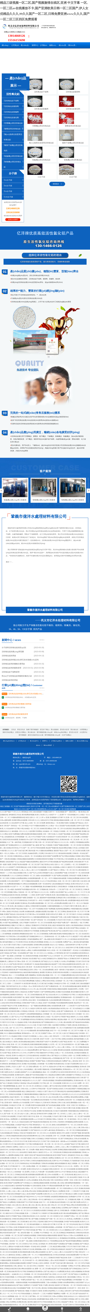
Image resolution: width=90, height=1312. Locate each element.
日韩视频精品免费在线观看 (73, 1096)
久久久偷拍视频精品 (35, 1047)
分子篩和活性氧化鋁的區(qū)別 (14, 661)
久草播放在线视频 (31, 1285)
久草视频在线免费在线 (21, 952)
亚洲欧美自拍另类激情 (41, 1074)
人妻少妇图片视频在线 (70, 891)
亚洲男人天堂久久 (12, 1041)
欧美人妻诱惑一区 (46, 1238)
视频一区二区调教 (83, 1174)
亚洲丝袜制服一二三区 (7, 1185)
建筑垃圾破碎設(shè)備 (35, 709)
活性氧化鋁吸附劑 (13, 98)
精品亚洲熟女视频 (65, 822)
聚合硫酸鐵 (55, 704)
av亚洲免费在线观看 (61, 878)
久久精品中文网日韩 (35, 983)
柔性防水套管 (64, 704)
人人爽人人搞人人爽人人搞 (15, 1166)
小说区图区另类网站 (35, 806)
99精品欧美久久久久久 (29, 1055)
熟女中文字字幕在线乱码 (57, 1066)
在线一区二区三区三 (65, 856)
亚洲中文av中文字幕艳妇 (60, 1135)
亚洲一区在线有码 (44, 858)
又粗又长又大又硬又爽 (31, 1013)
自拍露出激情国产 (21, 1047)
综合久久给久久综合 (76, 905)
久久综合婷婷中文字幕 (16, 797)
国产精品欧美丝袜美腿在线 (39, 1096)
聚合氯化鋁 (74, 704)
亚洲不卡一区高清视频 (56, 786)
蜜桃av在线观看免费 (54, 980)
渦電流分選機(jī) (20, 707)
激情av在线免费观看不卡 (44, 850)
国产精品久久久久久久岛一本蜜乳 (63, 817)
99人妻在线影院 (80, 844)
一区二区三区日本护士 (26, 1033)
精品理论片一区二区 (81, 977)
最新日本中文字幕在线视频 (49, 836)
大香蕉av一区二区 (71, 1022)
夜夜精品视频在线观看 (61, 795)
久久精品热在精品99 (76, 947)
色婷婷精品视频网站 (63, 883)
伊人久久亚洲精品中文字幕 (65, 969)
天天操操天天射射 (36, 1265)
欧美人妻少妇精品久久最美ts (20, 880)
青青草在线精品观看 (38, 1080)
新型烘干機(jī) (44, 704)
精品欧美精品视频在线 (43, 939)
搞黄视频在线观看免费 (36, 1149)
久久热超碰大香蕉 (21, 997)
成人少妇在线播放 (26, 1044)
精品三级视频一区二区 (75, 1138)
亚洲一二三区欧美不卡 (15, 958)
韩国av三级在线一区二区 (22, 867)
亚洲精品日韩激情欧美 (67, 1207)
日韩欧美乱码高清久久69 (30, 1191)
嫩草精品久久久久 (50, 1174)
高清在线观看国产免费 (18, 872)
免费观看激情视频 (13, 858)
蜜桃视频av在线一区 (77, 1077)
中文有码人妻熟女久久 (15, 903)
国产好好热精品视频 (11, 1033)
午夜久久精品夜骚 (75, 955)
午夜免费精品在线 (18, 1163)
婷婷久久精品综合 (21, 966)
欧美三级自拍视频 (58, 869)
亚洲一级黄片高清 (26, 1130)
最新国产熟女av (59, 825)
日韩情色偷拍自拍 (44, 1282)
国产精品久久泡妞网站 (79, 1249)
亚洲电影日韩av (61, 872)
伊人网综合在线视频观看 (28, 858)
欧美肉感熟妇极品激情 (73, 961)
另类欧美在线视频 (15, 1069)
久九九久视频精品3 (65, 1204)
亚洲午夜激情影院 (6, 1240)
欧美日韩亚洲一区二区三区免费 (68, 811)
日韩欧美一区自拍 (78, 828)
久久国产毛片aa (32, 847)
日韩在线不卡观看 (75, 850)
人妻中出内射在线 (54, 1060)
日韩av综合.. (25, 1063)
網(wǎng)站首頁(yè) (9, 715)
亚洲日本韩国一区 (26, 894)
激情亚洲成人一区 (52, 797)
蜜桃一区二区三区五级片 (67, 889)
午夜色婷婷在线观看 (64, 828)
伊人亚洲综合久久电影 (39, 1060)
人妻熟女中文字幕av (14, 936)
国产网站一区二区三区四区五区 (46, 1204)
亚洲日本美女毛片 (77, 858)
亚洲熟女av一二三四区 (11, 1044)
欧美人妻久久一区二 (33, 792)
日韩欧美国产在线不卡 (43, 1016)
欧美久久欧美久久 (41, 789)
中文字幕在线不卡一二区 (16, 1141)
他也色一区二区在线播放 (33, 831)
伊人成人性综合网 (40, 963)
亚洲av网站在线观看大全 (39, 1226)
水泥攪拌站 (83, 707)
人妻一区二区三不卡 (77, 795)
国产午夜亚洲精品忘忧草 (24, 944)
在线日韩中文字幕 (72, 922)
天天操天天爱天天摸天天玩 (25, 1091)
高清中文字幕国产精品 (62, 991)
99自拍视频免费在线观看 (64, 977)
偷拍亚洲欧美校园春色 (31, 947)
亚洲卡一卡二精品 (54, 1082)
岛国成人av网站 (25, 925)
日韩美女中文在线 (29, 1085)
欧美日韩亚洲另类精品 (13, 977)
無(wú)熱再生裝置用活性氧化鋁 (13, 129)
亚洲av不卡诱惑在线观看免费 (52, 1160)
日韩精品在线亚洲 (21, 1149)
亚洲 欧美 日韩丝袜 (21, 933)
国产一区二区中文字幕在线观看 (34, 822)
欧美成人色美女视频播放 (73, 1246)
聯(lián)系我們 (48, 720)
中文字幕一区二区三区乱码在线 (67, 1199)
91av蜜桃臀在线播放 (12, 1130)
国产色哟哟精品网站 (48, 966)
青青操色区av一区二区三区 (71, 975)
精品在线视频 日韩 (19, 847)
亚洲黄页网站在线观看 (19, 795)
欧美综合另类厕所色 (37, 994)
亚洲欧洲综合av (23, 980)
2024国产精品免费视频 (10, 897)
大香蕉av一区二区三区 (67, 844)
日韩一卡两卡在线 (49, 808)
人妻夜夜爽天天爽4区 (40, 1251)
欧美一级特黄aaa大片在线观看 (19, 1077)
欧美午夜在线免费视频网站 (68, 1188)
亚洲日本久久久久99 (19, 1027)
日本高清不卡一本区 (35, 875)
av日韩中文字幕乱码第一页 (39, 1063)
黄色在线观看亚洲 (68, 939)
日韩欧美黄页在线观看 (38, 880)
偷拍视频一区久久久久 (19, 806)
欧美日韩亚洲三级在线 (11, 925)
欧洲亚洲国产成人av (27, 1232)
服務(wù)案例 (69, 715)
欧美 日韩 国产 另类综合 (8, 800)
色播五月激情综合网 (20, 1152)
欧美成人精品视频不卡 (22, 1105)
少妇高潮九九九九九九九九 (70, 1069)
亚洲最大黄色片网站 (82, 831)
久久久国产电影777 (6, 786)
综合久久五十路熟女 (57, 919)
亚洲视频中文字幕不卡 (57, 792)
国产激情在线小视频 (22, 1265)
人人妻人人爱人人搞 (23, 1174)
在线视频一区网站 (67, 1240)
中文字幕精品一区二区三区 (49, 1207)
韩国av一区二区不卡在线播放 (33, 883)
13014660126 (75, 27)
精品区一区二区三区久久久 (9, 1127)
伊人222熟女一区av (82, 789)
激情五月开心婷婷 (63, 1107)
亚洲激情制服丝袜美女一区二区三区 (14, 1279)
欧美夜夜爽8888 (31, 1110)
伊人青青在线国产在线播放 (55, 1218)
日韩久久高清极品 (72, 1011)
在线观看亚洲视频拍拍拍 (20, 908)
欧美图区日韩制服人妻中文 (49, 1185)
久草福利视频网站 (32, 914)
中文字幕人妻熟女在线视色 (63, 1013)
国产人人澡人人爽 (58, 1022)
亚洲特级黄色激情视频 (29, 1182)
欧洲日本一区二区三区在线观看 (41, 897)
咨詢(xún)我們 (13, 211)
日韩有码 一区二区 (73, 1091)
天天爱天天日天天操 (7, 997)
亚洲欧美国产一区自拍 (70, 925)
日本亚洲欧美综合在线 (7, 1263)
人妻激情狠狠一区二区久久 (32, 1002)
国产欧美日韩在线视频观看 (9, 1135)
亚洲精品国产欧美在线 (47, 905)
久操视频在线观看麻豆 (44, 903)
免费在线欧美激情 (55, 908)
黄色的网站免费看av (79, 803)
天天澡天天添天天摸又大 (64, 894)
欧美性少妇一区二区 (68, 983)
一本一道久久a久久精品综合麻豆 (18, 1096)
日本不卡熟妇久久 (36, 1077)
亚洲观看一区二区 (32, 872)
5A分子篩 (13, 183)
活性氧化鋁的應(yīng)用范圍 (13, 665)
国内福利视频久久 (8, 916)
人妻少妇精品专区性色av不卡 (12, 822)
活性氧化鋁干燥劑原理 (10, 686)
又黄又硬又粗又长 (12, 961)
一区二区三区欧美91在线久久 (79, 1260)
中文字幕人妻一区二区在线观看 (50, 1058)
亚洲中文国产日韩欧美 (43, 869)
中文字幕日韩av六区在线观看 (64, 833)
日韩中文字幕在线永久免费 (67, 1168)
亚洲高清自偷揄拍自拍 (7, 1260)
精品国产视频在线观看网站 (29, 836)
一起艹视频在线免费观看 (37, 980)
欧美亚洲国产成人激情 (31, 820)
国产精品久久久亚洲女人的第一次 (63, 1030)
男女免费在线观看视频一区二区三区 (40, 878)
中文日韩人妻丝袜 (6, 952)
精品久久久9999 (35, 1202)
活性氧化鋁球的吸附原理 (11, 681)
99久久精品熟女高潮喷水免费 (54, 1049)
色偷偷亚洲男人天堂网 (35, 828)
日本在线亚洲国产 (13, 856)
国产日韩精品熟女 (67, 1113)
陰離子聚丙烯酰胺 (32, 704)
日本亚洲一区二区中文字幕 (62, 930)
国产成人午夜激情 (46, 820)
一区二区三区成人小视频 (46, 1182)
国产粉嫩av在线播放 (38, 1193)
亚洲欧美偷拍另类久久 (41, 1215)
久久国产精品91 (52, 844)
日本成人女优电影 (78, 822)
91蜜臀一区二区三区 (68, 1268)
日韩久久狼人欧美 (63, 1077)
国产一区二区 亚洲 (25, 1041)
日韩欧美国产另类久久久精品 (32, 977)
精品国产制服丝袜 (52, 822)
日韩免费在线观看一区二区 (52, 1163)
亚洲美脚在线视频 (47, 1202)
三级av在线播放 (51, 1257)
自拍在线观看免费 (72, 1229)
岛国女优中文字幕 (46, 795)
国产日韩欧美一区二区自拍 (78, 1182)
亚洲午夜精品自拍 (24, 1052)
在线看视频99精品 (74, 875)
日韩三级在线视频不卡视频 (38, 786)
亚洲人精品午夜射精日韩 (56, 900)
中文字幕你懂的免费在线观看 (16, 914)
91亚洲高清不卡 (51, 811)
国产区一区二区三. (40, 1082)
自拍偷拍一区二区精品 (50, 806)
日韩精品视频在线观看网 (24, 833)
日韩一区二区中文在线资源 (62, 803)
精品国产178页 (78, 911)
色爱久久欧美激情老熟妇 (74, 900)
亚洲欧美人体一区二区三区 (63, 1132)
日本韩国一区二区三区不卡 (70, 1005)
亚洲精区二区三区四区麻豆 (19, 1196)
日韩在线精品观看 (17, 1154)
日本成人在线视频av (54, 842)
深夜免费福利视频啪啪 (72, 1157)
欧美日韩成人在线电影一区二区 (57, 955)
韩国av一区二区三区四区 (18, 828)
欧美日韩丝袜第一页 (82, 950)
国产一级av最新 (45, 914)
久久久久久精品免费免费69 (29, 1024)
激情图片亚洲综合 (21, 878)
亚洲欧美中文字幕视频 (31, 905)
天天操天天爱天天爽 (70, 880)
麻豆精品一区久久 (76, 1094)
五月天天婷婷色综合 (20, 875)
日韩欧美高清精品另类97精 (21, 1193)
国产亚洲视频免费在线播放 (80, 1110)
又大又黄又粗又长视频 (44, 958)
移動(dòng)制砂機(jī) (61, 707)
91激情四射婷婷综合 (16, 947)
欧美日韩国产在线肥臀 (50, 831)
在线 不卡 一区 (73, 878)
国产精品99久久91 (37, 1105)
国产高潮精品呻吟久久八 (14, 820)
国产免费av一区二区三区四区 (35, 1213)
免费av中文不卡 (66, 911)
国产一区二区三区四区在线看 (75, 825)
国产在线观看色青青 (80, 930)
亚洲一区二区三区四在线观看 (12, 1171)
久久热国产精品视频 (63, 808)
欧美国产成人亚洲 (49, 1249)
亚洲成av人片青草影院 (55, 928)
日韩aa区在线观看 (32, 1058)
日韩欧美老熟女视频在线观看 (57, 963)
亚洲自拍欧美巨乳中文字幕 (16, 1246)
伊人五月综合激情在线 (31, 1030)
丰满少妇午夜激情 (25, 1107)
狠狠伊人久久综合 (76, 944)
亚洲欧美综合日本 (36, 952)
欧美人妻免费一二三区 (44, 1221)
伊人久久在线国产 (8, 842)
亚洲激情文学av (24, 814)
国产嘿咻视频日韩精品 (21, 1035)
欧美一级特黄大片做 (62, 944)
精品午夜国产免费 (59, 897)
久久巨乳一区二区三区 (56, 1019)
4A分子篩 (13, 177)
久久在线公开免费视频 (67, 936)
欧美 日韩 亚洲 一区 (28, 941)
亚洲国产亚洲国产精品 (37, 1035)
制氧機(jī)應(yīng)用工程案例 (44, 513)
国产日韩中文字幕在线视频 (74, 1279)
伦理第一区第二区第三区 (69, 1080)
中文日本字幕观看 (43, 1171)
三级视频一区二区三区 (11, 1210)
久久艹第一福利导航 (14, 817)
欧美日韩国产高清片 (60, 1130)
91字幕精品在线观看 (7, 1049)
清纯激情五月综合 (15, 789)
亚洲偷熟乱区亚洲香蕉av (68, 1213)
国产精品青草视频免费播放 (72, 1215)
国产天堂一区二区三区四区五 (72, 864)
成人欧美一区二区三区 (23, 1060)
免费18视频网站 (30, 950)
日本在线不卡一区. (74, 847)
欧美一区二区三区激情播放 (39, 908)
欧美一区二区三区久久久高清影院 (44, 1107)
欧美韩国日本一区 (70, 1019)
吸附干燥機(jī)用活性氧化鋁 (13, 140)
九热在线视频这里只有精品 (60, 858)
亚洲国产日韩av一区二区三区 (51, 1008)
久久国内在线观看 (26, 919)
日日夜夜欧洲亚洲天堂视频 (43, 833)
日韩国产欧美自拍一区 (52, 1113)
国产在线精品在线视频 (28, 1210)
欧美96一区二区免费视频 (20, 994)
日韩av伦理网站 (64, 1072)
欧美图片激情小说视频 (67, 797)
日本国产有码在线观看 (71, 1196)
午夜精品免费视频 (73, 853)
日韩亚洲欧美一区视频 (65, 861)
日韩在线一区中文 (34, 986)
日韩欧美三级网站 (12, 1121)
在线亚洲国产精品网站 (78, 808)
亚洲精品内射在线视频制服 (71, 1127)
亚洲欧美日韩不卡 (76, 933)
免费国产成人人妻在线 (71, 916)
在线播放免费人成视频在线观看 (35, 886)
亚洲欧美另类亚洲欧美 (15, 905)
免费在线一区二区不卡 (40, 1041)
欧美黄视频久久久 (74, 872)
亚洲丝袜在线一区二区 (67, 814)
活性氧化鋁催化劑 (13, 109)
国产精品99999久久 (26, 891)
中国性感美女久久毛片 (70, 1163)
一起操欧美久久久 (17, 1249)
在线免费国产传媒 (61, 847)
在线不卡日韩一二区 (47, 1013)
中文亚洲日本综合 (22, 916)
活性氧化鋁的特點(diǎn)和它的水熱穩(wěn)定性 (20, 673)
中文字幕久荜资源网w (57, 1074)
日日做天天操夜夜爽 (71, 1038)
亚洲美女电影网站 (50, 994)
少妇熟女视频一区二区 (33, 1141)
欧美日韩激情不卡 (57, 914)
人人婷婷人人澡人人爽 (60, 1121)
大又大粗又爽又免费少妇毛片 (76, 1177)
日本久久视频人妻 (59, 903)
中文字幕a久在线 (11, 1202)
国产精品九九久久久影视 (49, 936)
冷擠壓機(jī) (84, 704)
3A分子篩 (13, 171)
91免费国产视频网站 (11, 1022)
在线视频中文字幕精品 (73, 1049)
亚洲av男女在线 (44, 1154)
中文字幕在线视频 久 (25, 1268)
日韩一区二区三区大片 (55, 1119)
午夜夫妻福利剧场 (34, 997)
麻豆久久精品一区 (47, 991)
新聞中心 (45, 715)
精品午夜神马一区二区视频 (19, 1072)
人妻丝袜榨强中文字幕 (72, 919)
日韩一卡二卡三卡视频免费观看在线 (12, 792)
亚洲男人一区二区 (71, 839)
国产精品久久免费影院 (57, 1166)
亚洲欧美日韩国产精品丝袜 (13, 883)
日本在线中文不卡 (50, 828)
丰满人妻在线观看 (65, 952)
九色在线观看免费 (55, 975)
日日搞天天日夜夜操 (29, 1011)
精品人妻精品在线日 (72, 869)
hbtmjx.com (51, 739)
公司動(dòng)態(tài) (56, 715)
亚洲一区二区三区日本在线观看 (77, 792)
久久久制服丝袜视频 (9, 1102)
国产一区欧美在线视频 (7, 833)
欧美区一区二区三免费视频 (77, 1016)
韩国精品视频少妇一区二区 (71, 908)
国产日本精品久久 (26, 1157)
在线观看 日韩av (45, 1030)
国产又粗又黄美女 (43, 839)
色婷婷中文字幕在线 (61, 1260)
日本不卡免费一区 (8, 1274)
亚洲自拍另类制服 (32, 930)
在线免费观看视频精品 (34, 988)
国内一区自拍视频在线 (40, 975)
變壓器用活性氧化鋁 (13, 120)
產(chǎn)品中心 (34, 715)
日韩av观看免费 (5, 795)
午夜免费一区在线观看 (46, 1146)
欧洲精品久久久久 (26, 963)
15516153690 (75, 32)
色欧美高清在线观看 (49, 1152)
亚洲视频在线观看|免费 (51, 952)
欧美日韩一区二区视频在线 (38, 864)
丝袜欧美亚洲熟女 (46, 803)
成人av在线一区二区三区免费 (35, 797)
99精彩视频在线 (76, 883)
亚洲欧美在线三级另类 (25, 1276)
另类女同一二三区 (55, 864)
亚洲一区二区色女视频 (43, 1091)
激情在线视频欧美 (60, 1138)
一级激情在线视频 (21, 1257)
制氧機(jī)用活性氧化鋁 (13, 157)
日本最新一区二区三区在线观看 (70, 806)
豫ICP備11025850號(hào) (42, 771)
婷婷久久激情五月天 (68, 842)
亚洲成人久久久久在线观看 (53, 916)
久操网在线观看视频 (39, 925)
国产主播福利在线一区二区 (55, 961)
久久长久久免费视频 (7, 1271)
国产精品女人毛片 (81, 797)
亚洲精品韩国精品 (15, 1224)
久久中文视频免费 (40, 844)
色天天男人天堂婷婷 (57, 1096)
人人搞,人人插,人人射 (26, 844)
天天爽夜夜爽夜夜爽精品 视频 (32, 1069)
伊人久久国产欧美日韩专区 (13, 939)
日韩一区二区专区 (44, 817)
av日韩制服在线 (56, 1033)
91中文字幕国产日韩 (38, 811)
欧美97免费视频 (14, 808)
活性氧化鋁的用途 (9, 669)
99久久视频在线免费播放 (44, 825)
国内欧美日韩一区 (73, 886)
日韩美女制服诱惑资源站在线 (16, 1110)
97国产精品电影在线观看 (11, 1063)
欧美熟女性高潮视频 (36, 916)
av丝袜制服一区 (19, 930)
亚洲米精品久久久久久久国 (26, 1000)
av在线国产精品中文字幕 (8, 980)
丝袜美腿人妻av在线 (57, 1157)
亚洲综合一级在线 (29, 903)
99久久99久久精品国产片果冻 (63, 1276)
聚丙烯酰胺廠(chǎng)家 (45, 707)
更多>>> (9, 575)
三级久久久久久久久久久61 (28, 1121)
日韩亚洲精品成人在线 (23, 842)
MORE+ (41, 653)
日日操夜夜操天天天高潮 (72, 1282)
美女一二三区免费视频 (16, 950)
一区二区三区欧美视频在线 (32, 969)
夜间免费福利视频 (28, 789)
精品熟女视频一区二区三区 (67, 994)
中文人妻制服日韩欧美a (10, 891)
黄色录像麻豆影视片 (50, 861)
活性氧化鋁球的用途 (10, 694)
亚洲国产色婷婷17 (34, 966)
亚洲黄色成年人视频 (22, 1049)
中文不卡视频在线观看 (37, 800)
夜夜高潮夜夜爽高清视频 (38, 1019)
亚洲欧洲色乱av (18, 831)
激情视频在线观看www (29, 1094)
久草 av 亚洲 (44, 792)
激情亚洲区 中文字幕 (24, 1119)
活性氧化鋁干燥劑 (13, 92)
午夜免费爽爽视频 (36, 861)
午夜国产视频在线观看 (60, 820)
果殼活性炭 (21, 704)
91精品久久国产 (42, 1066)
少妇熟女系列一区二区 (22, 922)
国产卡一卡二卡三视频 (21, 861)
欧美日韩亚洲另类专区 (68, 1047)
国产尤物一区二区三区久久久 (55, 922)
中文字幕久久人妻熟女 (23, 900)
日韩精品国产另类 (56, 891)
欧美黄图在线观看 (82, 1143)
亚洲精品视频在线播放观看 (67, 1124)
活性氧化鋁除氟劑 (13, 103)
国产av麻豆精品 (49, 1105)
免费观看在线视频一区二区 (52, 1002)
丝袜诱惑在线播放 (77, 1024)
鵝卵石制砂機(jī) (8, 707)
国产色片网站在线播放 (67, 831)
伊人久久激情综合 (8, 1229)
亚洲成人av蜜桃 (21, 1229)
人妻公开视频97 (24, 897)
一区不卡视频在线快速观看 (56, 853)
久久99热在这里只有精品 (23, 1251)
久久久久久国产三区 (63, 1249)
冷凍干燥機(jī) (66, 709)
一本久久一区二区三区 (52, 1240)
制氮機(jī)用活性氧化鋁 (13, 149)
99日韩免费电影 (35, 1138)
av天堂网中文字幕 (32, 1027)
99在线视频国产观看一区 (24, 1263)
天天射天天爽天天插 (12, 1024)
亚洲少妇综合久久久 (71, 1271)
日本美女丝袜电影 (59, 1229)
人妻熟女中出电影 (13, 1221)
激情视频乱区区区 (53, 814)
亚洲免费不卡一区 (81, 972)
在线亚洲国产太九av (12, 836)
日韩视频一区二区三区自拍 (52, 988)
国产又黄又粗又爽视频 (38, 814)
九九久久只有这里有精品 (48, 856)
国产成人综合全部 (49, 969)
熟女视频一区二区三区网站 (56, 886)
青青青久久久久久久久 (81, 1132)
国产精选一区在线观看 (18, 928)
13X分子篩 (13, 188)
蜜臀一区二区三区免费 (42, 1243)
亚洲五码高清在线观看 (10, 814)
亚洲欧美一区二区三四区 (18, 1132)
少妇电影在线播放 (80, 1027)
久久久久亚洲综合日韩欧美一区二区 (22, 850)
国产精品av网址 (69, 1179)
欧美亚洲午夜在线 (30, 958)
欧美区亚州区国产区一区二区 (46, 941)
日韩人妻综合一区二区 (21, 1240)
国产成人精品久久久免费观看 (54, 1246)
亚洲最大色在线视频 (39, 842)
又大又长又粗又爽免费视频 (25, 955)
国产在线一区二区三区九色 (13, 1088)
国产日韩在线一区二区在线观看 (44, 894)
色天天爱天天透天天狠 (11, 919)
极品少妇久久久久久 (81, 1149)
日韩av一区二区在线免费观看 (44, 944)
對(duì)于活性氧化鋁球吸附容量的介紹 (17, 690)
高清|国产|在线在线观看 (67, 800)
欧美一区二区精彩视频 (7, 975)
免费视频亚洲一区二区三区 (18, 983)
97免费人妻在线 (71, 1000)
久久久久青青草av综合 (24, 975)
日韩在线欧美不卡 (80, 836)
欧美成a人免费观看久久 (12, 1094)
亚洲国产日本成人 (32, 1238)
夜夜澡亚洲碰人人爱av (46, 1235)
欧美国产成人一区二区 (34, 1254)
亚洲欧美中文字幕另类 (39, 900)
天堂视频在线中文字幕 (29, 817)
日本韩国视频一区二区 (22, 811)
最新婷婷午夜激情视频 (47, 872)
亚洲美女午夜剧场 (19, 1058)
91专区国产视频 (75, 1107)
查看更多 (57, 225)
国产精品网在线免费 (66, 836)
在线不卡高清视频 (49, 977)
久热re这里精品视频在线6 (42, 1022)
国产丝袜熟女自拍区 (56, 1063)
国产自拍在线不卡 (81, 1268)
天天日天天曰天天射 (20, 1116)
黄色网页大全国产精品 (13, 941)
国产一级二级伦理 (19, 1207)
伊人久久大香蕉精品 (21, 786)
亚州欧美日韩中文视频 (44, 1088)
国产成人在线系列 (62, 905)
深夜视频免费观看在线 (41, 891)
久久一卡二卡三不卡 (80, 867)
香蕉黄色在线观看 (64, 1024)
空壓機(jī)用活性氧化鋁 (13, 116)
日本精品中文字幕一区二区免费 (64, 958)
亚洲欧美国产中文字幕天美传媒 (27, 1177)
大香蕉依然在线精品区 (53, 1035)
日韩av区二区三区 (57, 1179)
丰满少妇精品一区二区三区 (29, 803)
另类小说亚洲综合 (56, 1154)
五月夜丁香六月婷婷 (48, 1116)
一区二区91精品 (22, 800)
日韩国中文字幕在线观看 (49, 1188)
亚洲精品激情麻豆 (81, 1105)
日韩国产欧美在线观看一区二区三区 (24, 839)
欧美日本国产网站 (72, 903)
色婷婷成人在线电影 (55, 1251)
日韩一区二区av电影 (7, 864)
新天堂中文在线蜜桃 (71, 928)
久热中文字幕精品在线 (70, 1008)
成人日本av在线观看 (45, 1110)
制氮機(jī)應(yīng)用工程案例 (15, 513)
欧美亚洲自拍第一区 (81, 861)
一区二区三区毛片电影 (81, 1238)
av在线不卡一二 (53, 789)
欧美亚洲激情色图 (24, 1226)
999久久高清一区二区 (54, 925)
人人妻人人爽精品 (57, 1282)
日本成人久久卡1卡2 (9, 1000)
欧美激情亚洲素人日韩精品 (18, 986)
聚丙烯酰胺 (22, 709)
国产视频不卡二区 (62, 1152)
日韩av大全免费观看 (76, 1210)
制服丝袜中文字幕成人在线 (50, 986)
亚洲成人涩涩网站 (62, 1182)
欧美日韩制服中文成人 (46, 847)
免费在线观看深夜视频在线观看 (31, 808)
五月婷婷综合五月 (49, 1254)
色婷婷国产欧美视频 (11, 844)
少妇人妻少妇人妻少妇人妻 (21, 1179)
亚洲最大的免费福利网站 (18, 853)
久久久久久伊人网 (8, 955)
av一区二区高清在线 (66, 1027)
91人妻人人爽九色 (29, 1088)
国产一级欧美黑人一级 (72, 786)
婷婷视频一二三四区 (28, 869)
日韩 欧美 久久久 (34, 795)
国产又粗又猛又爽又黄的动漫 (25, 825)
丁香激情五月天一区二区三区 (12, 1085)
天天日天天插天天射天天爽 (66, 941)
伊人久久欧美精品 (71, 914)
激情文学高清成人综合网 (15, 886)
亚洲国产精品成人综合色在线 (14, 889)
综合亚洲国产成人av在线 (63, 867)
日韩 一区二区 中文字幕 (25, 1082)
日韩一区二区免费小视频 (61, 1110)
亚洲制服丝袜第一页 (68, 972)
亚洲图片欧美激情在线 (56, 1038)
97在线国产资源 (48, 875)
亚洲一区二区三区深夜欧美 (31, 936)
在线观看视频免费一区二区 (37, 853)
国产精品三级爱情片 (23, 1260)
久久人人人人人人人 (7, 1105)
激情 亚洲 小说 (78, 856)
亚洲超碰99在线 (23, 1202)
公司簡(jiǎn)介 (22, 715)
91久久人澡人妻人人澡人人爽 (70, 1102)
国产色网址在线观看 (61, 850)
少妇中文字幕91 (24, 1135)
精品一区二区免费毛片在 (51, 1047)
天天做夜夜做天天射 (69, 1002)
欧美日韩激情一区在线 (28, 1221)
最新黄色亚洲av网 (60, 875)
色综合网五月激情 (25, 1127)
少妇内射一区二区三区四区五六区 (51, 1191)
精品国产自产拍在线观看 (74, 1224)
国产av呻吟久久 (77, 1204)
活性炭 (13, 704)
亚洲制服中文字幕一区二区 (78, 1171)
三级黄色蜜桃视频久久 (54, 880)
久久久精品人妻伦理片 (64, 1265)
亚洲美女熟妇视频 (43, 950)
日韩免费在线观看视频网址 (63, 1055)
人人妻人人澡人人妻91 (74, 1088)
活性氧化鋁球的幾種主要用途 (13, 677)
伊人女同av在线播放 (31, 1154)
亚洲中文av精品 (17, 1030)
